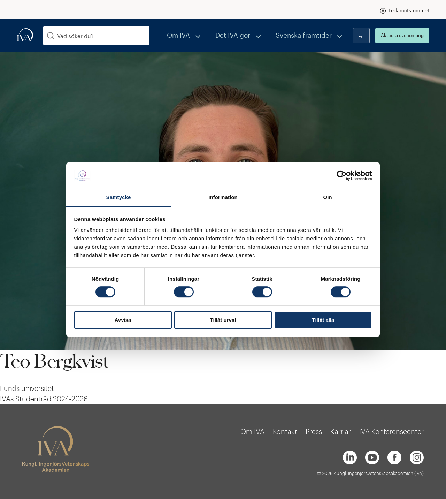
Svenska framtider (311, 35)
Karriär (340, 431)
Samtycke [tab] (118, 198)
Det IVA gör (252, 35)
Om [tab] (327, 198)
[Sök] (50, 35)
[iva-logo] (25, 35)
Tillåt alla (323, 320)
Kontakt (285, 431)
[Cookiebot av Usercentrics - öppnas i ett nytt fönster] (341, 175)
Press (314, 431)
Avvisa (123, 320)
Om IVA (207, 35)
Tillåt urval (223, 320)
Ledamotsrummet (409, 10)
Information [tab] (223, 198)
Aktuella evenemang (402, 35)
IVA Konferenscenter (391, 431)
